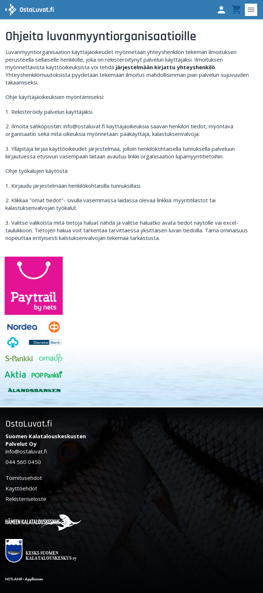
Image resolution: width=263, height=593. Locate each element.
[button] (221, 9)
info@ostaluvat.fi (26, 451)
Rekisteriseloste (25, 498)
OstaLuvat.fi (28, 424)
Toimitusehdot (23, 477)
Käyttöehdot (21, 488)
